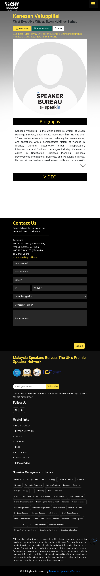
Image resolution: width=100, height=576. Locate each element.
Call (58, 28)
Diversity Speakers (56, 524)
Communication (76, 496)
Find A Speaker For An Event (26, 518)
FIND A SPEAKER (21, 425)
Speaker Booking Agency (72, 518)
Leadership (19, 479)
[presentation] (24, 332)
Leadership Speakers (37, 524)
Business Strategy (53, 485)
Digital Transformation (23, 502)
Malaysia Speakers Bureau (64, 571)
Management (32, 479)
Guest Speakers (78, 502)
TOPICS (17, 436)
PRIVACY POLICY (21, 462)
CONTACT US (20, 452)
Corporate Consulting (33, 485)
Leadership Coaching (72, 485)
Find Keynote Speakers (49, 518)
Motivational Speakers (41, 507)
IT (31, 490)
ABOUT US (19, 441)
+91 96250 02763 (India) (26, 246)
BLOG (17, 446)
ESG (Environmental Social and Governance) (32, 496)
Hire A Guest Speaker (70, 513)
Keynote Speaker (38, 513)
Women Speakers (21, 507)
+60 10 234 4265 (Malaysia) (28, 250)
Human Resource (55, 490)
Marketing (40, 490)
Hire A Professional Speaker (25, 530)
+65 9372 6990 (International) (29, 243)
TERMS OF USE (21, 457)
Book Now (22, 28)
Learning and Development (47, 502)
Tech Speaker (20, 524)
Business (80, 479)
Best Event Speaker (69, 530)
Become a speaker (23, 431)
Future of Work (60, 496)
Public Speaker (59, 507)
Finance (65, 502)
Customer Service (66, 479)
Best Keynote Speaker (49, 530)
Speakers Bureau (75, 507)
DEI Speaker (53, 513)
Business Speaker (21, 513)
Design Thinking (20, 490)
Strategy (17, 485)
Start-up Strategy (48, 479)
